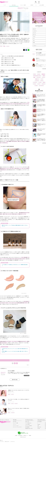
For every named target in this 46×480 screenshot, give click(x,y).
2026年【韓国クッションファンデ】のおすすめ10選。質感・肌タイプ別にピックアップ (15, 352)
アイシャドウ (38, 77)
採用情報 (30, 435)
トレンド (43, 77)
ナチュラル (8, 46)
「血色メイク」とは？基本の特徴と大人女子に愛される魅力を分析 (12, 56)
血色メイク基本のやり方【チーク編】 (7, 61)
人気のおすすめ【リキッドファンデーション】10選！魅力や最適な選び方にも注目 (15, 349)
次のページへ (15, 360)
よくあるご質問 (27, 424)
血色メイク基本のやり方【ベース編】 (7, 57)
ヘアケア (34, 36)
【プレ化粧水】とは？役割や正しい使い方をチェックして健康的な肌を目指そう (15, 265)
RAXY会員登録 (39, 421)
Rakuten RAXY (4, 2)
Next (28, 364)
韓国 (34, 77)
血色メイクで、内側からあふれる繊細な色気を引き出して (10, 65)
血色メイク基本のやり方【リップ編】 (7, 63)
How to (1, 46)
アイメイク (13, 392)
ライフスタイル (41, 85)
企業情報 (16, 435)
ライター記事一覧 (26, 375)
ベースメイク (34, 30)
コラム (34, 40)
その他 (34, 42)
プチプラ (42, 80)
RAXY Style (14, 421)
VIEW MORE (44, 68)
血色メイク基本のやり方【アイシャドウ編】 (8, 59)
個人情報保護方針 (20, 435)
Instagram (38, 424)
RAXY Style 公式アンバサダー (37, 75)
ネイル (34, 38)
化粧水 (44, 82)
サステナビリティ (12, 441)
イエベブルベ (12, 412)
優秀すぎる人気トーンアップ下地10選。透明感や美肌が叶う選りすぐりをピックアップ (15, 226)
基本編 (4, 46)
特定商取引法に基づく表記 (28, 428)
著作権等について (25, 435)
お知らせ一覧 (27, 421)
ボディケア (34, 34)
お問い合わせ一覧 (7, 441)
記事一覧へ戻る (14, 379)
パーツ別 (12, 394)
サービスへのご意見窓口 (28, 425)
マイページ (14, 424)
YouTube (38, 428)
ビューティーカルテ (15, 425)
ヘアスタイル (37, 80)
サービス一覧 (1, 441)
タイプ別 (36, 85)
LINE (38, 425)
